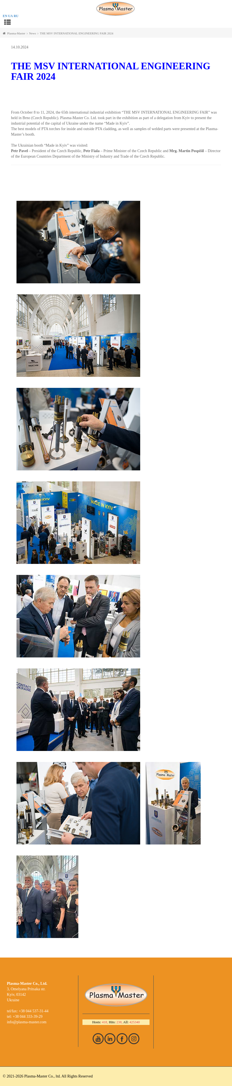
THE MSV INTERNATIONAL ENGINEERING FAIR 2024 (76, 33)
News (32, 33)
